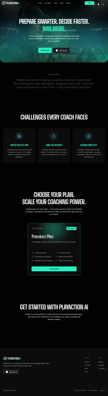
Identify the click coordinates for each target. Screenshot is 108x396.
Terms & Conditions (81, 390)
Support (102, 390)
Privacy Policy (93, 390)
